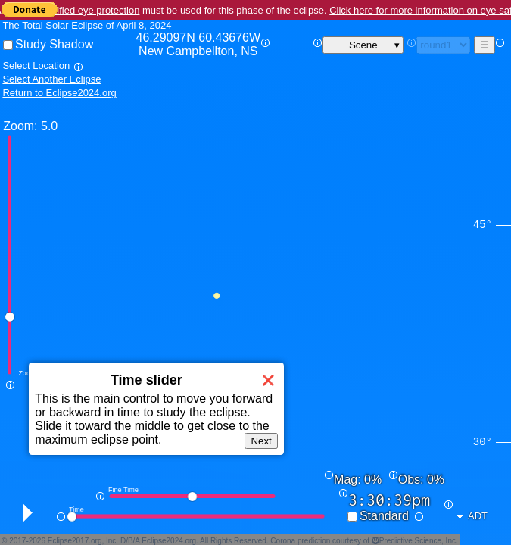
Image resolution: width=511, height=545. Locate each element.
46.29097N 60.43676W (198, 44)
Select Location (36, 65)
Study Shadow (54, 44)
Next (261, 441)
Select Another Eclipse (51, 79)
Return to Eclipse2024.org (59, 92)
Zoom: (20, 126)
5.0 (49, 126)
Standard (384, 515)
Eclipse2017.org (75, 541)
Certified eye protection (89, 10)
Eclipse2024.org (169, 541)
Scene (363, 45)
